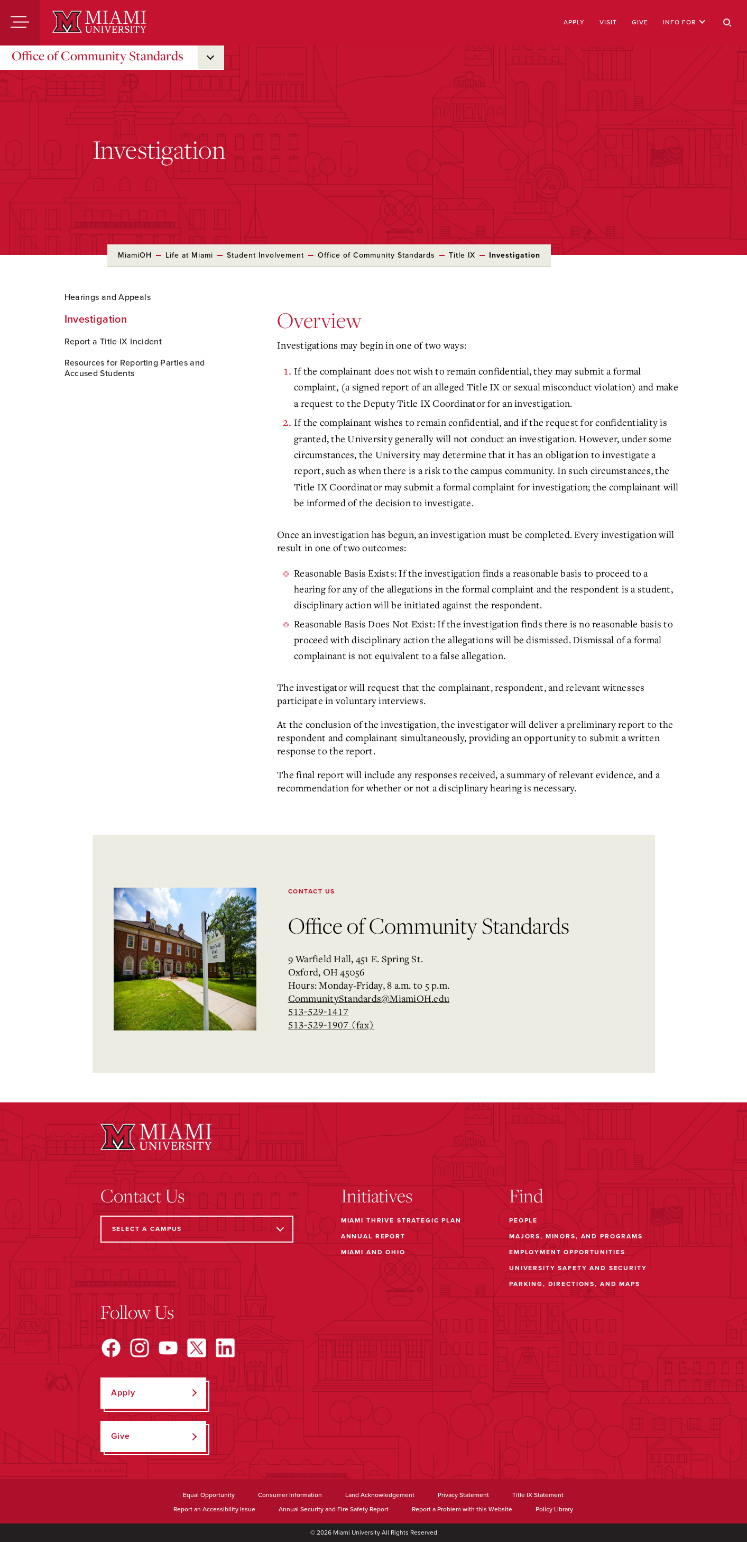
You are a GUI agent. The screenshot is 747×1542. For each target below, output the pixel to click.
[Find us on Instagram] (139, 1347)
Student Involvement (265, 255)
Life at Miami (189, 255)
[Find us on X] (196, 1347)
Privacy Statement (463, 1495)
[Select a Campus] (196, 1229)
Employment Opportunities (567, 1252)
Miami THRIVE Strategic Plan (401, 1220)
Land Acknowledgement (379, 1495)
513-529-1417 (318, 1011)
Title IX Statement (538, 1495)
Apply (574, 22)
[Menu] (20, 22)
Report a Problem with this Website (462, 1509)
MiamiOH (135, 255)
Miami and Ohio (373, 1252)
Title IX (462, 255)
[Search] (727, 22)
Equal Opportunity (209, 1495)
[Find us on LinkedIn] (225, 1347)
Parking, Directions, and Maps (574, 1284)
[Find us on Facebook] (111, 1347)
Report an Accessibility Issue (214, 1509)
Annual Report (373, 1236)
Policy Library (554, 1509)
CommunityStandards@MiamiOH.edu (369, 998)
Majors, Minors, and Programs (576, 1236)
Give (640, 22)
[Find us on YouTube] (168, 1347)
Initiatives (376, 1195)
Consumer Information (290, 1495)
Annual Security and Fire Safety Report (334, 1509)
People (523, 1220)
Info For (684, 22)
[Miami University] (99, 22)
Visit (608, 22)
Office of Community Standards (97, 55)
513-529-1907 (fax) (331, 1024)
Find (526, 1195)
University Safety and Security (578, 1268)
